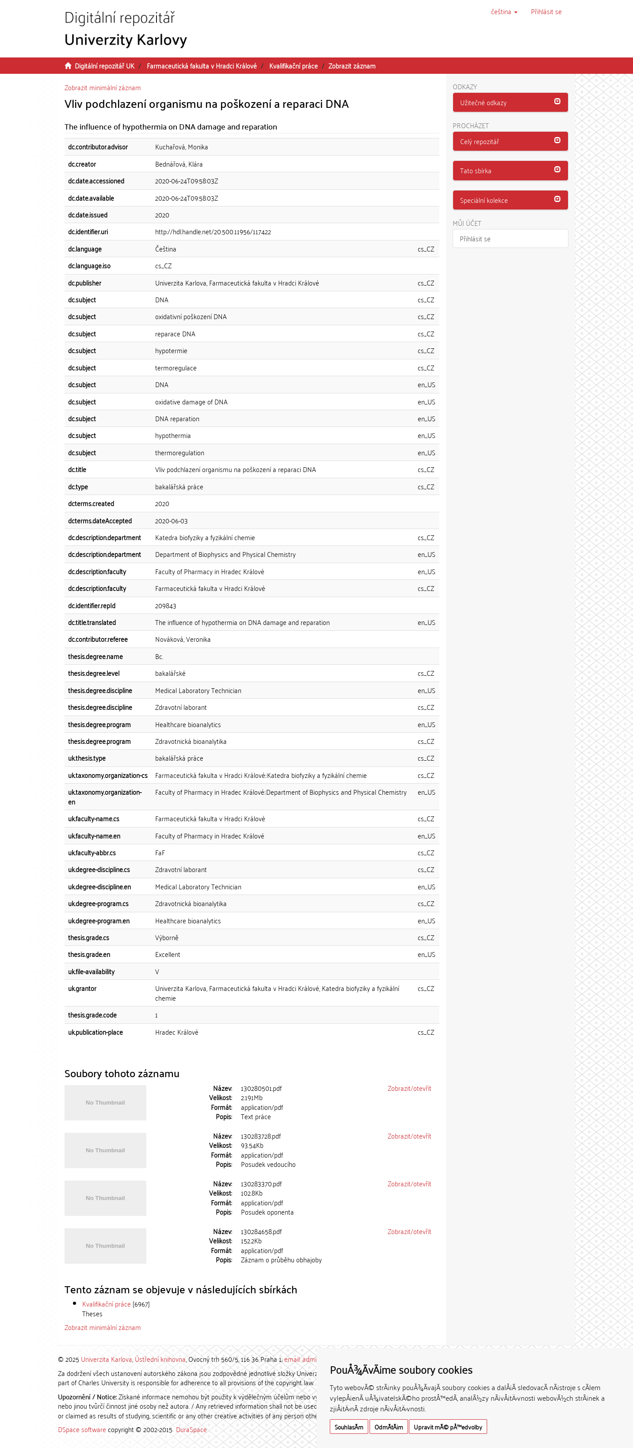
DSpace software (82, 1429)
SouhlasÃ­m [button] (349, 1426)
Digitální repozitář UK (104, 65)
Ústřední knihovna (160, 1359)
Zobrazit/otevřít (409, 1088)
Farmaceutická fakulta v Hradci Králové (202, 65)
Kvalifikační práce (293, 65)
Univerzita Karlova (106, 1359)
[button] (504, 11)
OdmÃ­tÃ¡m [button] (388, 1426)
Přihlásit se (475, 238)
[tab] (510, 102)
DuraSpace (191, 1429)
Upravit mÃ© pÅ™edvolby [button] (448, 1426)
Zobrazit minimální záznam (103, 87)
